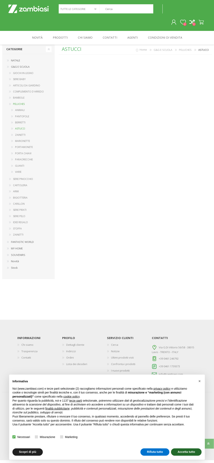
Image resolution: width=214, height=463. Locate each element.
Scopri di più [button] (27, 451)
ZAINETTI (20, 137)
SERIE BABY (19, 82)
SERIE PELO (19, 219)
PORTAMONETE (24, 150)
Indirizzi (71, 354)
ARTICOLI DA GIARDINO (26, 88)
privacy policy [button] (162, 388)
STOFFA (17, 231)
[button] (199, 381)
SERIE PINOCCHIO (23, 182)
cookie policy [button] (71, 396)
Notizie (115, 354)
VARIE (18, 174)
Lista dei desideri (76, 367)
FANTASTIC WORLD (22, 245)
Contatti (26, 360)
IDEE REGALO (20, 225)
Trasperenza (29, 354)
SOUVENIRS (18, 258)
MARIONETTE (22, 144)
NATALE (15, 63)
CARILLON (19, 206)
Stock (14, 270)
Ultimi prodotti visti (122, 360)
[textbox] (126, 10)
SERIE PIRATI (19, 212)
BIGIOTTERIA (20, 200)
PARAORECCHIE (24, 162)
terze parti (75, 400)
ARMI (16, 194)
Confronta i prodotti (123, 367)
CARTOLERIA (20, 188)
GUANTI (19, 168)
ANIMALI (20, 113)
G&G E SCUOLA (20, 69)
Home (143, 52)
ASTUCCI (20, 131)
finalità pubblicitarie (57, 408)
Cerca (157, 10)
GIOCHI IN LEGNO (23, 76)
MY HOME (17, 251)
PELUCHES (19, 107)
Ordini (70, 360)
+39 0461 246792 (169, 361)
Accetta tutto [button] (186, 451)
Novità (15, 264)
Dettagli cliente (75, 347)
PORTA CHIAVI (23, 156)
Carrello (197, 23)
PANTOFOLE (22, 119)
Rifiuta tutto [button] (155, 451)
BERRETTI (20, 125)
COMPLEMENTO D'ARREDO (28, 94)
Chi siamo (27, 347)
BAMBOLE (18, 100)
